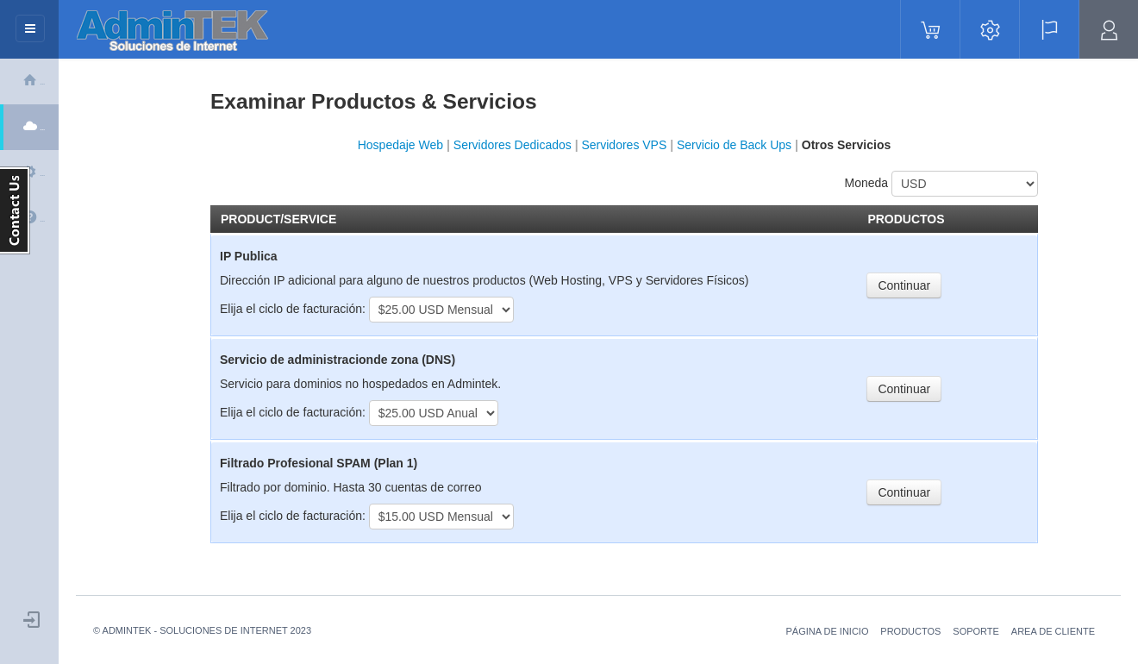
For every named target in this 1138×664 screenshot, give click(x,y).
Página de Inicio (826, 631)
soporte (976, 631)
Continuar (904, 285)
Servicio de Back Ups (734, 145)
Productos (910, 631)
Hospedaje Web (400, 145)
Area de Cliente (1053, 631)
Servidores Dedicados (514, 145)
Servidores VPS (623, 145)
